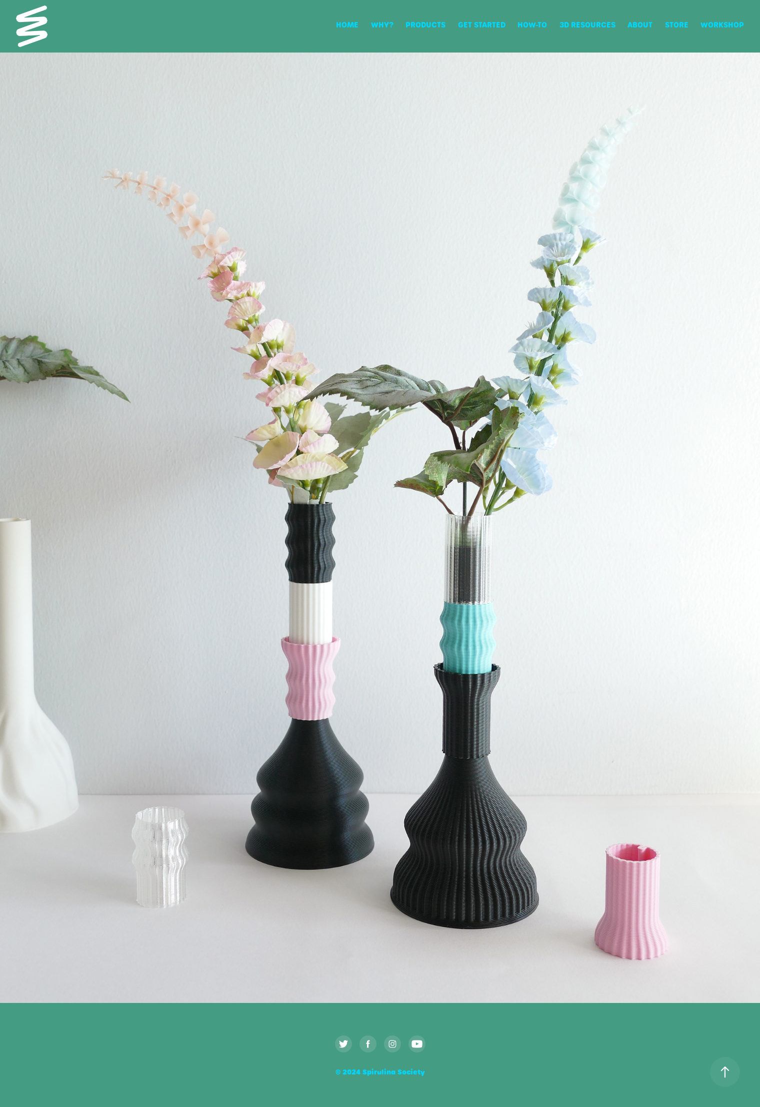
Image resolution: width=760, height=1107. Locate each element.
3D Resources (588, 25)
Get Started (482, 25)
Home (347, 25)
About (640, 25)
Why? (382, 25)
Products (426, 25)
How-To (532, 25)
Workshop (722, 25)
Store (676, 25)
